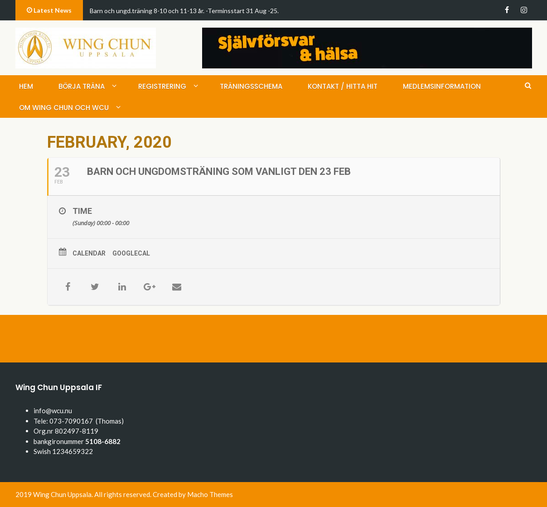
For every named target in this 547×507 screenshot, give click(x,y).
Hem (26, 86)
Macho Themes (210, 494)
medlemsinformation (442, 86)
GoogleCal (131, 253)
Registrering (162, 86)
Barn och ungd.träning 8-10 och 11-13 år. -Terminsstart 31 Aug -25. (184, 10)
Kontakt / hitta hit (343, 86)
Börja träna (81, 86)
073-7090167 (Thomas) (86, 421)
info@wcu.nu (53, 410)
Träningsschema (251, 86)
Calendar (89, 253)
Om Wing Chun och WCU (64, 107)
